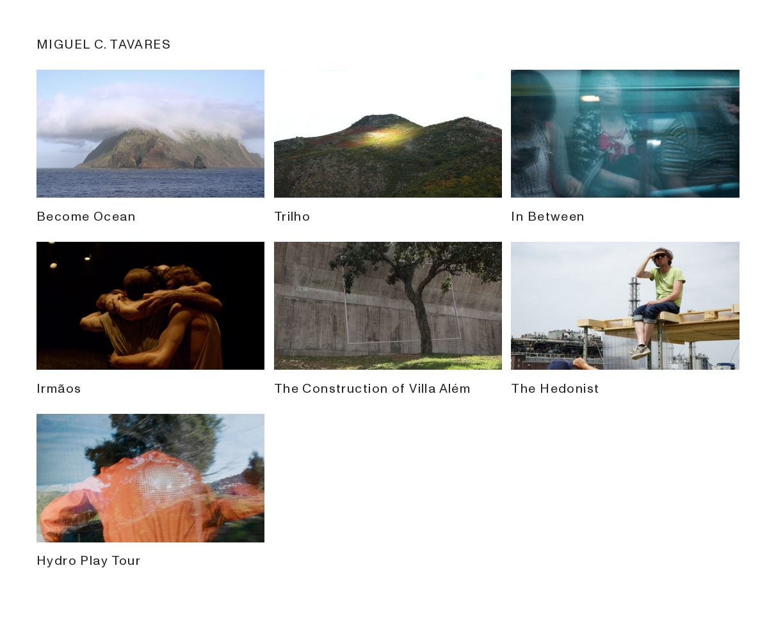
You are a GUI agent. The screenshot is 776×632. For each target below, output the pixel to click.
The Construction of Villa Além (388, 380)
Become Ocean (150, 208)
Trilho (388, 208)
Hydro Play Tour (150, 552)
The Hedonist (625, 380)
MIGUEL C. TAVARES (103, 44)
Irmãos (150, 380)
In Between (625, 208)
